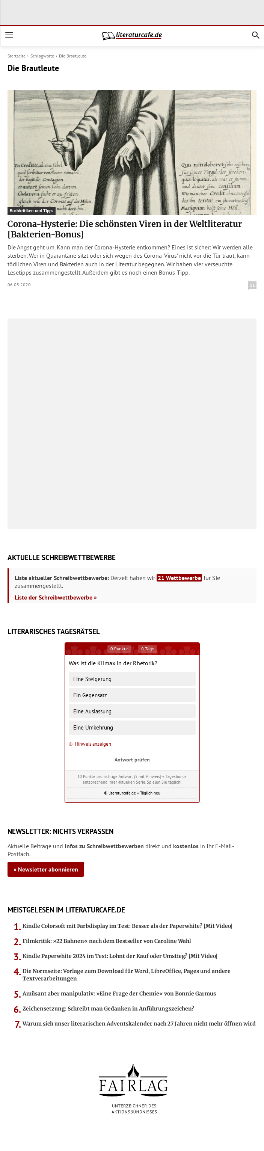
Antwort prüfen (132, 759)
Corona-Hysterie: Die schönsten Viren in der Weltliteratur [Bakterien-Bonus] (125, 229)
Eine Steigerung (92, 679)
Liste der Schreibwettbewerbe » (56, 597)
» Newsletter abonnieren (46, 869)
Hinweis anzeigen (90, 744)
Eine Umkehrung (93, 727)
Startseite (17, 56)
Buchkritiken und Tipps (31, 210)
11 (252, 285)
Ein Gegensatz (90, 695)
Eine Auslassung (92, 711)
